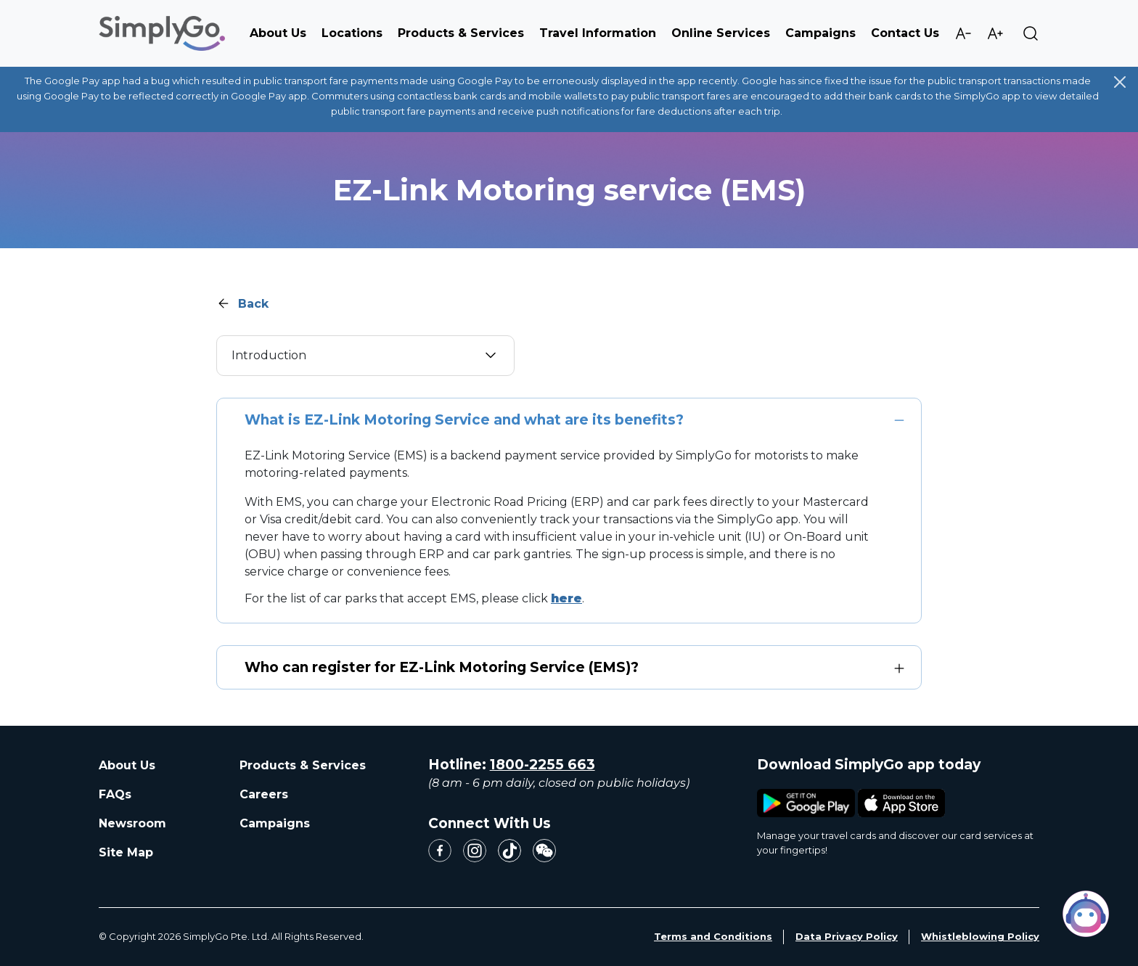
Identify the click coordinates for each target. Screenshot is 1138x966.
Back (253, 304)
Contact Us (905, 33)
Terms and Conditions (713, 936)
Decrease (963, 33)
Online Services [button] (720, 33)
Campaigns (820, 33)
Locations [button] (352, 33)
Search (1030, 33)
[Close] (1119, 82)
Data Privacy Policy (846, 936)
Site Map (126, 852)
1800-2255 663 (542, 764)
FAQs (115, 794)
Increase (995, 33)
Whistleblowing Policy (980, 936)
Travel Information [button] (597, 33)
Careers (264, 794)
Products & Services (303, 765)
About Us (127, 765)
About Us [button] (278, 33)
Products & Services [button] (461, 33)
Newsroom (132, 823)
